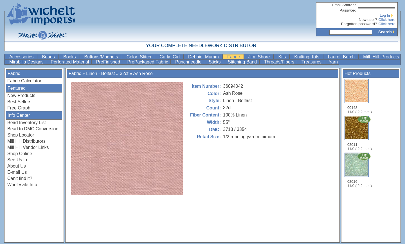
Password (347, 10)
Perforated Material (70, 62)
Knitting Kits (308, 56)
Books (70, 56)
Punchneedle (189, 62)
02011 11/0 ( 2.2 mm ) (360, 133)
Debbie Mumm (204, 56)
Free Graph (18, 107)
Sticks (215, 62)
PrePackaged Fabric (148, 62)
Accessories (22, 56)
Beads (49, 56)
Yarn (333, 62)
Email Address (344, 5)
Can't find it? (19, 178)
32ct (124, 73)
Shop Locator (20, 135)
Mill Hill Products (381, 56)
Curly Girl (170, 56)
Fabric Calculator (24, 80)
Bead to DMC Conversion (32, 128)
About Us (16, 166)
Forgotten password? (359, 24)
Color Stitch (140, 56)
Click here (387, 19)
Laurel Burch (342, 56)
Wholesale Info (22, 184)
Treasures (312, 62)
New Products (21, 95)
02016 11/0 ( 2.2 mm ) (360, 170)
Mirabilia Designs (27, 62)
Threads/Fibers (280, 62)
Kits (283, 56)
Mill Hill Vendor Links (28, 147)
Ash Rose (142, 73)
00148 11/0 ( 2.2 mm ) (359, 96)
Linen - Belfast (101, 73)
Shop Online (19, 153)
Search (387, 32)
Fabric (234, 56)
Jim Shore (260, 56)
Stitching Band (243, 62)
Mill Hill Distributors (26, 141)
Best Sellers (19, 101)
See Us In (17, 159)
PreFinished (109, 62)
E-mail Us (17, 172)
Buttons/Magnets (102, 56)
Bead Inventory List (26, 122)
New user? (368, 19)
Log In (387, 15)
